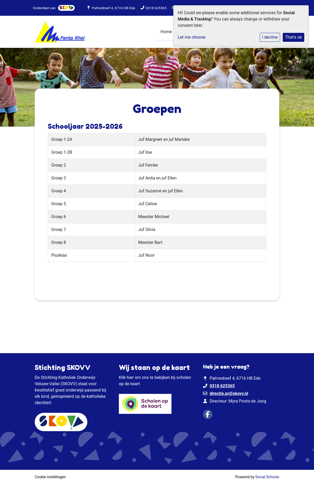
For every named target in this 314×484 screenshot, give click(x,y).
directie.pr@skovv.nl (229, 393)
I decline (270, 37)
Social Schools (267, 477)
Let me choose (191, 37)
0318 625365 (156, 8)
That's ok (293, 37)
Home (166, 31)
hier (130, 377)
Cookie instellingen (50, 477)
